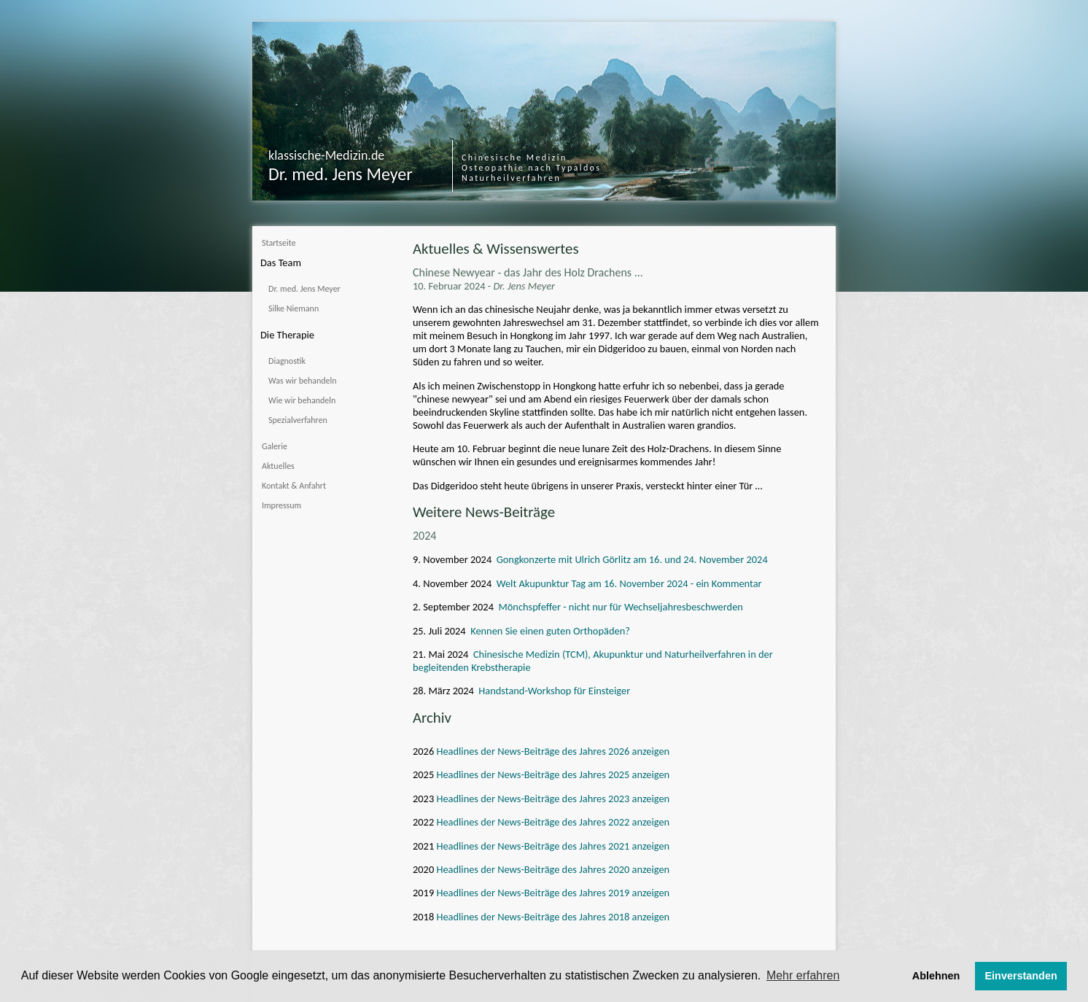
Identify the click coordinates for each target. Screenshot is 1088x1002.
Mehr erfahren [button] (803, 975)
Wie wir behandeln (301, 400)
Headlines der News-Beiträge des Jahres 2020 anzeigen (551, 869)
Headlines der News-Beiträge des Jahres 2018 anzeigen (551, 916)
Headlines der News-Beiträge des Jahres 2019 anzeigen (551, 892)
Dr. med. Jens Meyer (304, 289)
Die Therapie (287, 334)
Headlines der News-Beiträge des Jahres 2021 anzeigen (551, 846)
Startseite (279, 243)
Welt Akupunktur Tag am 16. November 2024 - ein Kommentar (629, 583)
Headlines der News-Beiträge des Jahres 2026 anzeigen (551, 751)
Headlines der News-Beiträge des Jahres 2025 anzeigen (551, 774)
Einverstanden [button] (1021, 976)
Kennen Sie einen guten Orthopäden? (550, 630)
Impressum (281, 505)
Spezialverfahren (297, 420)
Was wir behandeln (302, 381)
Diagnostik (287, 361)
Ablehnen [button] (936, 976)
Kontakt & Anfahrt (294, 486)
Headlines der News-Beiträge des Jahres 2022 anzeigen (551, 821)
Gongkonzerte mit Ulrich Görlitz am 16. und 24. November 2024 (632, 559)
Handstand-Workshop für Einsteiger (554, 690)
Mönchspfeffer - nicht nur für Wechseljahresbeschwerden (620, 606)
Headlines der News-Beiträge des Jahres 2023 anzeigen (551, 798)
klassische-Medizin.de (326, 155)
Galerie (274, 446)
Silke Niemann (293, 308)
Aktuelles (278, 466)
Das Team (280, 262)
